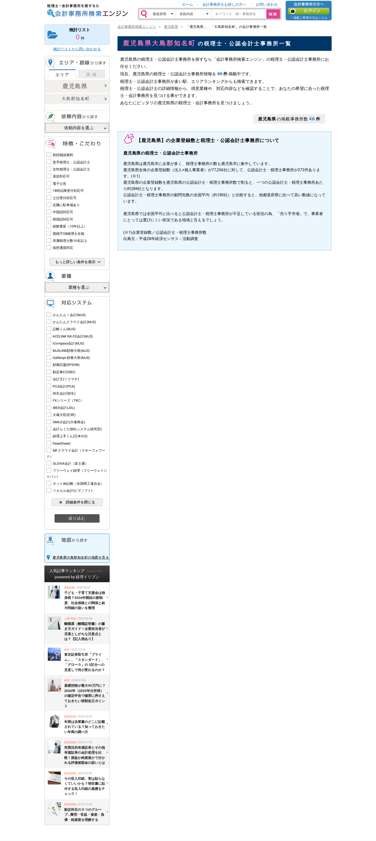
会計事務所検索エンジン (137, 27)
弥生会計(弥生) (64, 393)
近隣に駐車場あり (66, 205)
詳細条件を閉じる (77, 502)
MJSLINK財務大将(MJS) (71, 351)
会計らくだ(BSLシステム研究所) (77, 429)
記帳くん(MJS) (64, 329)
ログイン (308, 11)
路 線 (91, 74)
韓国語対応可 (63, 219)
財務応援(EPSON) (66, 365)
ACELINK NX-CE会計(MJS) (73, 336)
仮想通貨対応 (63, 248)
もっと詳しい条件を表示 (75, 262)
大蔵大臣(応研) (64, 415)
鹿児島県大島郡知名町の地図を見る (80, 558)
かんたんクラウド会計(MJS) (74, 322)
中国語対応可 (63, 212)
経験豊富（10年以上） (70, 226)
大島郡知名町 (76, 98)
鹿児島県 (74, 86)
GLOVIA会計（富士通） (70, 463)
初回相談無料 (63, 155)
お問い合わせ (267, 4)
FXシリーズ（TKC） (68, 400)
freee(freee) (61, 443)
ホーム (187, 4)
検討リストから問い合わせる (77, 49)
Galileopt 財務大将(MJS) (71, 358)
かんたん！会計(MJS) (69, 315)
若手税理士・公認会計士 (71, 162)
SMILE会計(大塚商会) (69, 422)
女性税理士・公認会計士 (71, 169)
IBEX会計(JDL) (64, 408)
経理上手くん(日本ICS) (70, 436)
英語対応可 (61, 176)
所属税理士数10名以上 (70, 241)
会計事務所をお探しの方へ (224, 4)
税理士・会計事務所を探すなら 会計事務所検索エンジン (87, 10)
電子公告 (59, 184)
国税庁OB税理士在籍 (68, 234)
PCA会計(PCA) (64, 386)
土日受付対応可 (65, 198)
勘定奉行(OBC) (64, 372)
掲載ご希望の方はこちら (310, 17)
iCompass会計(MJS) (68, 343)
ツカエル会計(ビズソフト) (72, 491)
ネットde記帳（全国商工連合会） (78, 484)
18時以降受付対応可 (68, 191)
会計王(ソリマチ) (66, 379)
